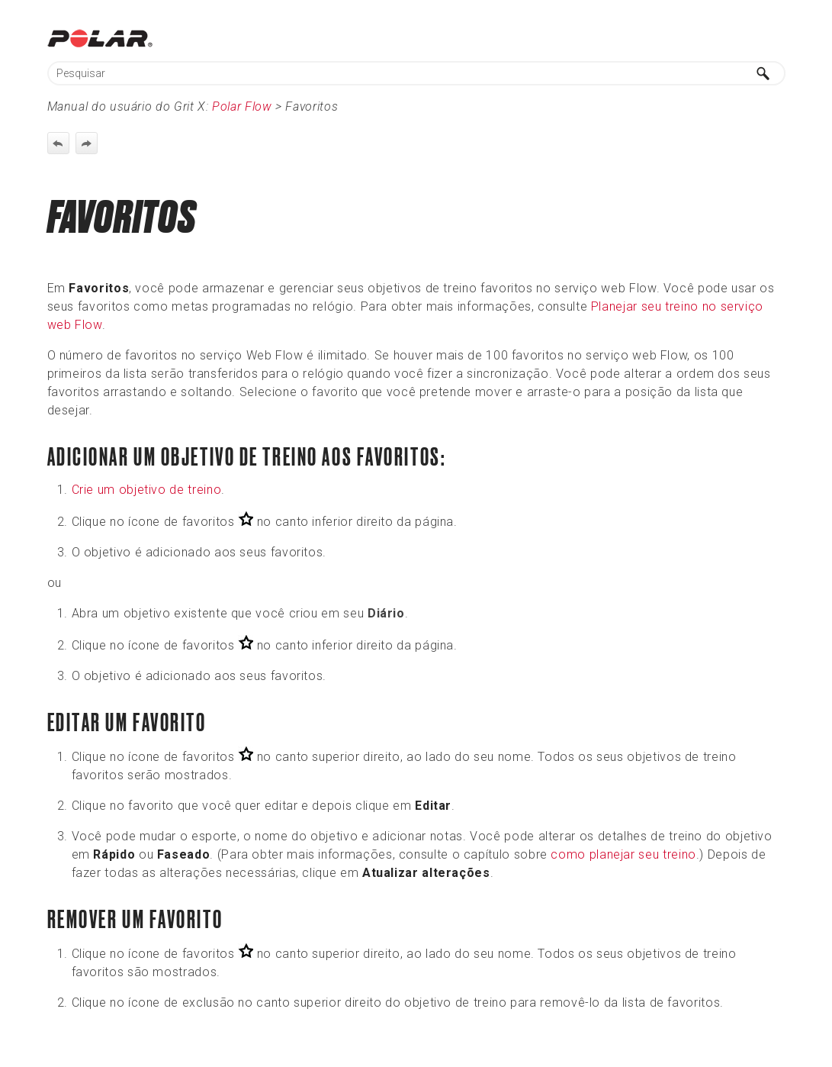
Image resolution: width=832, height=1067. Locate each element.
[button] (764, 73)
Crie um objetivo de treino (147, 489)
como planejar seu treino (623, 854)
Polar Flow (241, 106)
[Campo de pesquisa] (416, 73)
